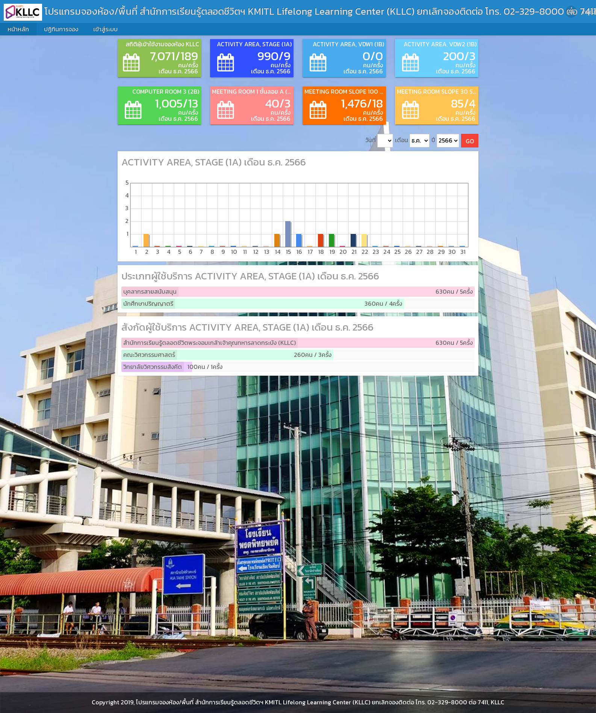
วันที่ (379, 141)
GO (470, 141)
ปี (445, 141)
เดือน (412, 141)
